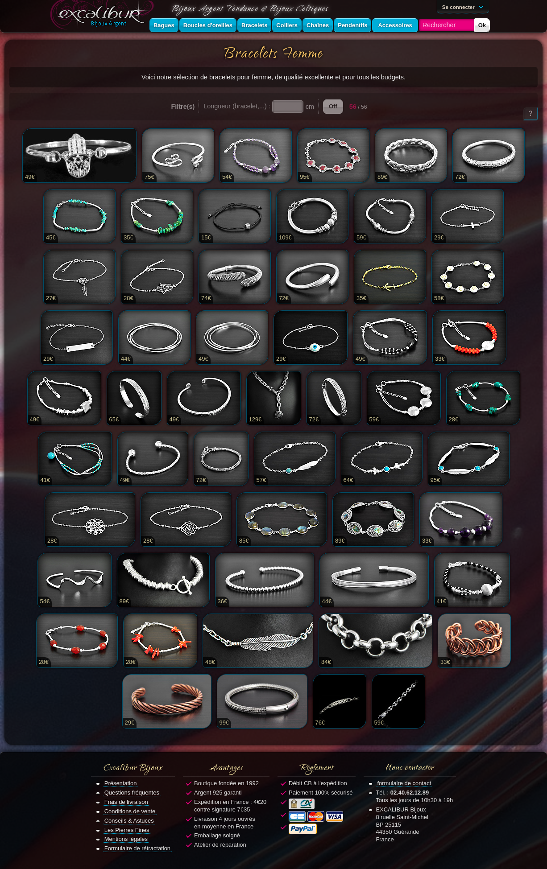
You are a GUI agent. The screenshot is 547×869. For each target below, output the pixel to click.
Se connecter (464, 6)
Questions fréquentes (131, 792)
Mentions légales (126, 839)
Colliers (287, 25)
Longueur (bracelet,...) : (236, 106)
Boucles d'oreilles (207, 25)
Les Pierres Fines (126, 830)
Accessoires (395, 25)
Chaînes (318, 25)
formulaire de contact (404, 783)
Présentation (120, 783)
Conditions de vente (130, 811)
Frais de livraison (126, 802)
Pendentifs (352, 25)
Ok (482, 25)
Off (333, 106)
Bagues (163, 25)
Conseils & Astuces (129, 820)
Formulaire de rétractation (137, 848)
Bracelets (254, 25)
